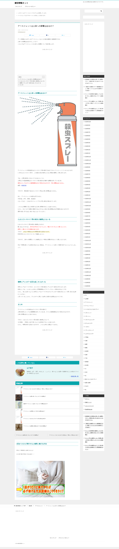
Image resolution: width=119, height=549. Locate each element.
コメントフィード (89, 405)
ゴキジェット (88, 312)
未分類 (86, 365)
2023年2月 (87, 191)
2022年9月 (87, 209)
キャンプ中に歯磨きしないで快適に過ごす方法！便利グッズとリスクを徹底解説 (94, 103)
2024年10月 (88, 121)
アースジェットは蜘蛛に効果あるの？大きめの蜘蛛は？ (35, 426)
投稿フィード (88, 402)
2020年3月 (87, 258)
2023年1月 (87, 195)
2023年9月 (87, 167)
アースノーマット (89, 305)
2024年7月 (87, 132)
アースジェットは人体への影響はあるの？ (31, 79)
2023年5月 (87, 181)
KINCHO (23, 185)
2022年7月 (87, 216)
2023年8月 (87, 170)
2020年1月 (87, 265)
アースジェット (21, 32)
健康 (86, 344)
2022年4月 (87, 226)
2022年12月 (88, 198)
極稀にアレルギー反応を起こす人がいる (30, 83)
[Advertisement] (47, 61)
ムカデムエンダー (89, 333)
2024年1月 (87, 153)
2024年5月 (87, 139)
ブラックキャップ (89, 330)
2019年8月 (87, 282)
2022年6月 (87, 219)
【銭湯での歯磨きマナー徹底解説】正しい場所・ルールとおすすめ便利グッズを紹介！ (94, 88)
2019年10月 (88, 275)
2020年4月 (87, 254)
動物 (86, 347)
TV (86, 295)
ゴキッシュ (87, 316)
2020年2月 (87, 261)
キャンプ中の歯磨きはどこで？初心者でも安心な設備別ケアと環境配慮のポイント (94, 110)
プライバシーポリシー (30, 6)
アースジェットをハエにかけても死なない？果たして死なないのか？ (38, 388)
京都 (86, 340)
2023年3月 (87, 188)
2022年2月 (87, 233)
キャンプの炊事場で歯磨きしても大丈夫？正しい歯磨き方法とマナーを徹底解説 (94, 95)
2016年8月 (87, 286)
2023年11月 (88, 160)
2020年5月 (87, 251)
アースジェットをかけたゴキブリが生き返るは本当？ (34, 418)
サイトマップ (18, 6)
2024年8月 (87, 128)
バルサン (87, 326)
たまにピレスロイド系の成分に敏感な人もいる (32, 81)
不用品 (86, 337)
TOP (21, 505)
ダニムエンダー (89, 323)
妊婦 (86, 354)
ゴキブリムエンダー (90, 319)
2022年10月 (88, 205)
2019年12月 (88, 268)
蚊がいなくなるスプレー (91, 379)
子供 (86, 358)
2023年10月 (88, 163)
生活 (86, 372)
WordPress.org (88, 409)
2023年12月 (88, 156)
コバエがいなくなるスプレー (92, 309)
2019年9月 (87, 279)
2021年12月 (88, 240)
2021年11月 (88, 244)
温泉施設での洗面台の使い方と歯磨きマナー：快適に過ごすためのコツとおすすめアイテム (94, 81)
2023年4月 (87, 184)
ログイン (87, 398)
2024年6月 (87, 135)
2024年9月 (87, 125)
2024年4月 (87, 142)
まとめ (21, 84)
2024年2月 (87, 149)
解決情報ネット (23, 2)
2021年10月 (88, 247)
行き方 (86, 386)
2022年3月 (87, 230)
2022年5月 (87, 223)
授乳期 (86, 361)
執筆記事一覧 (74, 376)
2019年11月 (88, 272)
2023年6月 (87, 177)
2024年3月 (87, 146)
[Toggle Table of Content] (42, 77)
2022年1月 (87, 237)
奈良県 (86, 351)
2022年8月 (87, 212)
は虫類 (86, 298)
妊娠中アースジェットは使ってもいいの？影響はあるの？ (35, 403)
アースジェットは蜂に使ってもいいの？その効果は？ (34, 396)
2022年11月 (88, 202)
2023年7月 (87, 174)
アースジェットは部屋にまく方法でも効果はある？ (34, 411)
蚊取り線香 (87, 382)
